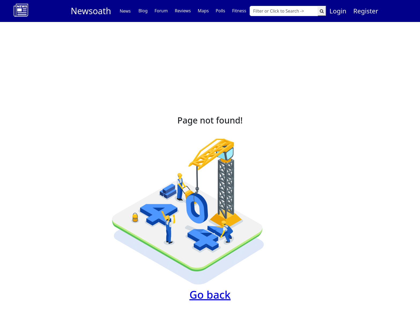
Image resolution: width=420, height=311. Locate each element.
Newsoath (91, 11)
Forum (161, 11)
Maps (203, 11)
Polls (220, 11)
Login (337, 10)
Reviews (183, 11)
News (125, 11)
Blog (143, 11)
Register (365, 10)
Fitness (239, 11)
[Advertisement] (210, 62)
